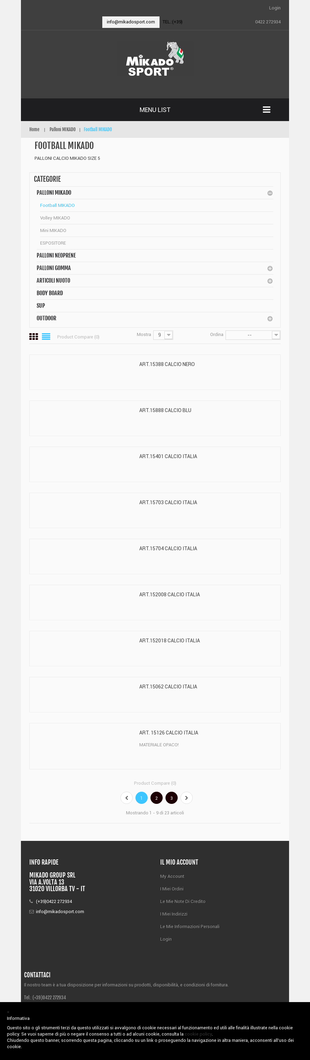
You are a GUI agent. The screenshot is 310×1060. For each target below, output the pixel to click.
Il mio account (179, 862)
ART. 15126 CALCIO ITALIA (168, 733)
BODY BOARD (50, 293)
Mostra (144, 334)
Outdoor (46, 318)
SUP (41, 305)
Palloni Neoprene (56, 255)
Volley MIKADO (55, 218)
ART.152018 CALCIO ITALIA (169, 640)
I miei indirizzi (173, 914)
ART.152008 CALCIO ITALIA (169, 594)
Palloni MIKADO (54, 192)
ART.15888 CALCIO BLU (165, 410)
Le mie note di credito (183, 901)
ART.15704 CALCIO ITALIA (168, 548)
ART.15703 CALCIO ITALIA (168, 502)
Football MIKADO (57, 205)
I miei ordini (172, 889)
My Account (172, 876)
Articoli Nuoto (53, 280)
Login (275, 7)
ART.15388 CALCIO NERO (167, 364)
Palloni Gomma (54, 267)
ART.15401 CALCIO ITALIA (168, 456)
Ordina (216, 334)
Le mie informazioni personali (190, 927)
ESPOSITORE (53, 243)
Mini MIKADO (53, 230)
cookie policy (198, 1034)
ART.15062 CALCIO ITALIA (168, 687)
